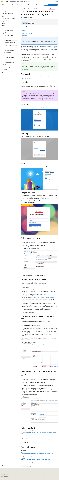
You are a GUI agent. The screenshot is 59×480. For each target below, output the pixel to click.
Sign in (56, 1)
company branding (42, 88)
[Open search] (53, 2)
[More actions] (57, 9)
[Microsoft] (2, 1)
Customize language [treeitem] (7, 52)
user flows (51, 49)
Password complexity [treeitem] (8, 48)
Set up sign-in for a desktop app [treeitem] (9, 20)
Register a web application (28, 78)
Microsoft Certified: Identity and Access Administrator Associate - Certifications (35, 459)
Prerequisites (24, 28)
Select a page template (26, 31)
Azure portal (31, 241)
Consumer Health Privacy (33, 474)
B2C (35, 8)
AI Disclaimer (3, 474)
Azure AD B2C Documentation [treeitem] (7, 13)
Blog (15, 474)
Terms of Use (42, 474)
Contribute (21, 474)
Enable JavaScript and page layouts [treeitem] (11, 45)
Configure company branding (27, 33)
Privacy (25, 474)
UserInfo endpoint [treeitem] (7, 59)
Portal (46, 4)
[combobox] (9, 11)
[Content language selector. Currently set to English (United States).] (6, 472)
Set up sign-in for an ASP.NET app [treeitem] (9, 18)
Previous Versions (10, 474)
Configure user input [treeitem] (8, 38)
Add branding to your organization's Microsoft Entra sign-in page (44, 297)
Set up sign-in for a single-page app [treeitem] (9, 21)
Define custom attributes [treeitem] (8, 35)
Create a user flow (26, 76)
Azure (25, 8)
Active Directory (30, 8)
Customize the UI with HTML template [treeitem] (10, 43)
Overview (23, 30)
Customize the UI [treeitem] (8, 40)
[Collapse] (16, 9)
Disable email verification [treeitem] (9, 50)
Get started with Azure (53, 4)
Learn (22, 8)
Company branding (43, 196)
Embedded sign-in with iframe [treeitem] (10, 47)
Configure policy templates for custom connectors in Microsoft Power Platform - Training (37, 453)
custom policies (31, 50)
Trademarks (48, 474)
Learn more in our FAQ (31, 42)
